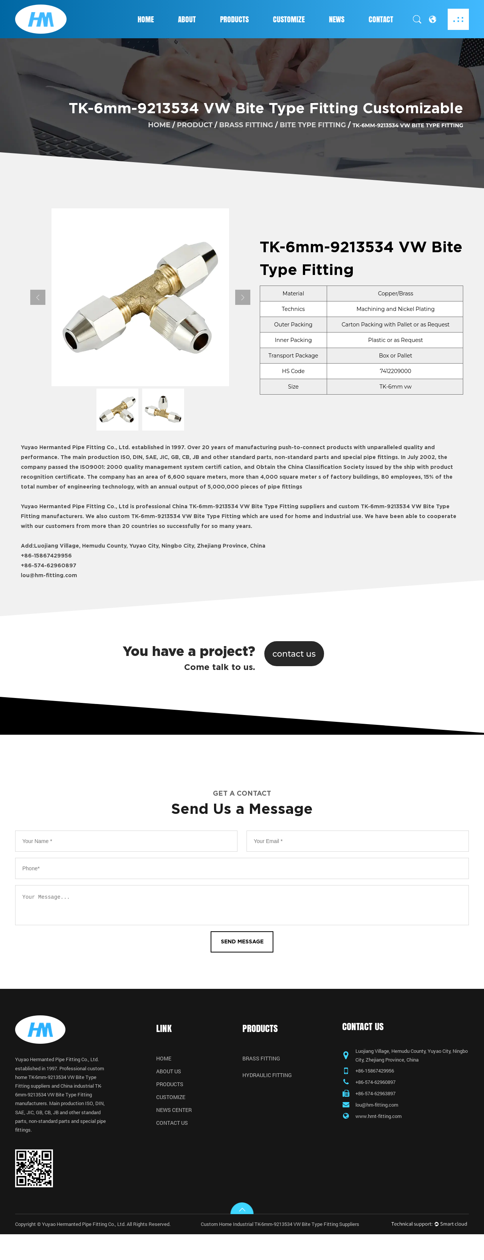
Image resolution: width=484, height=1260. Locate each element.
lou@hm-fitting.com (49, 575)
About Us (168, 1076)
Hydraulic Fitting (267, 1080)
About (187, 19)
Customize (289, 19)
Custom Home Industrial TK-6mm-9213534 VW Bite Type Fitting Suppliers (288, 1249)
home (159, 124)
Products (234, 19)
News (336, 19)
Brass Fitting (246, 124)
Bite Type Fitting (313, 124)
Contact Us (172, 1128)
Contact (381, 19)
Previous (37, 297)
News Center (174, 1115)
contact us (295, 653)
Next (242, 297)
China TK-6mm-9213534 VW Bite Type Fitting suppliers (248, 506)
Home (146, 19)
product (195, 124)
